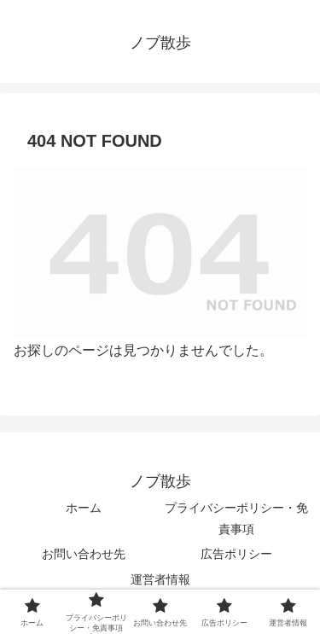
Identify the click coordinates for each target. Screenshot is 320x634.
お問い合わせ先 (83, 554)
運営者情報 (160, 579)
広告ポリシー (236, 554)
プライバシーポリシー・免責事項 (236, 518)
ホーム (84, 508)
